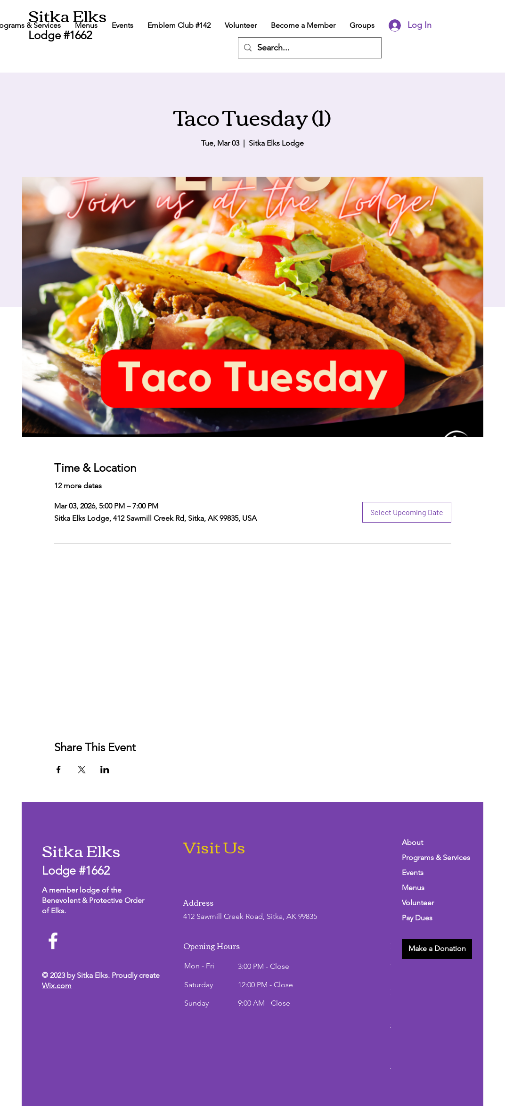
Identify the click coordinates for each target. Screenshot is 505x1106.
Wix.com (57, 985)
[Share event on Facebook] (58, 769)
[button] (437, 949)
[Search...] (309, 48)
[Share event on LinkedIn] (104, 769)
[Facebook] (53, 941)
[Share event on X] (81, 769)
